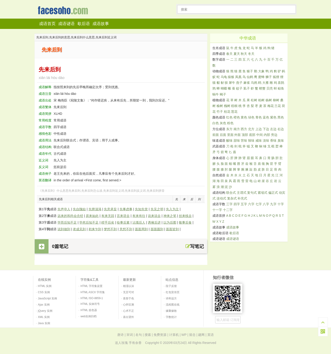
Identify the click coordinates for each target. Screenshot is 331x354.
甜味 (237, 140)
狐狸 (276, 77)
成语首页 (47, 23)
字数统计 (171, 317)
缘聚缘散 (171, 310)
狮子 (268, 77)
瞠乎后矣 (107, 222)
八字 (266, 204)
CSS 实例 (44, 292)
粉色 (230, 123)
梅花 (270, 106)
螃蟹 (262, 88)
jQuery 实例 (45, 310)
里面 (230, 135)
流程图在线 (173, 304)
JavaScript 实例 (47, 298)
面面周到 (141, 229)
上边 (258, 129)
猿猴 (231, 77)
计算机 (174, 335)
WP (183, 335)
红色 (229, 117)
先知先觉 (141, 209)
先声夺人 (63, 209)
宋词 (129, 335)
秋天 (244, 54)
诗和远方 (171, 298)
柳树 (276, 100)
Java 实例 (44, 323)
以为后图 (169, 222)
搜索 (148, 335)
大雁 (265, 82)
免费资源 (160, 335)
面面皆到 (172, 229)
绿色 (251, 117)
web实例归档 (88, 316)
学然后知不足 (89, 222)
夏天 (237, 54)
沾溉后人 (138, 222)
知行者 (64, 10)
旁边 (274, 135)
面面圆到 (157, 229)
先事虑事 (126, 209)
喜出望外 (128, 317)
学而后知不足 (67, 222)
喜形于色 (128, 298)
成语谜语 (66, 23)
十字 (280, 204)
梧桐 (234, 106)
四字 (237, 204)
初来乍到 (94, 229)
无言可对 (128, 292)
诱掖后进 (154, 222)
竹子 (220, 111)
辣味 (251, 140)
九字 (273, 204)
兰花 (277, 106)
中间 (259, 135)
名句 (138, 335)
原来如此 (92, 216)
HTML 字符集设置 (91, 286)
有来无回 (107, 216)
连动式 (221, 198)
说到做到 (63, 229)
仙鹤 (250, 77)
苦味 (244, 140)
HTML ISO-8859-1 (91, 298)
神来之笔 (169, 216)
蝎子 (223, 94)
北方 (251, 129)
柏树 (261, 100)
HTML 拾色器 (88, 310)
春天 (229, 54)
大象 (261, 71)
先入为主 (172, 209)
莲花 (234, 111)
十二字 (228, 210)
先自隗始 (79, 209)
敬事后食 (185, 222)
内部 (267, 135)
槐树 (227, 106)
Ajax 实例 (44, 304)
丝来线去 (185, 216)
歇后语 (83, 23)
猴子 (250, 71)
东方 (229, 129)
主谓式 (241, 192)
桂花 (227, 111)
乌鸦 (254, 82)
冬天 (251, 54)
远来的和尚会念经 (70, 216)
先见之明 (157, 209)
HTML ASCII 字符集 (92, 292)
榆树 (220, 106)
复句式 (252, 192)
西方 (244, 129)
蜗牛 (215, 94)
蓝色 (266, 117)
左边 (273, 129)
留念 (192, 335)
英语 (210, 335)
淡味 (266, 140)
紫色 (273, 117)
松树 (254, 100)
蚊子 (239, 88)
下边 (266, 129)
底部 (252, 135)
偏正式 (273, 192)
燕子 (239, 82)
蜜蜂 (261, 77)
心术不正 (128, 310)
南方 (237, 129)
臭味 (280, 140)
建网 (201, 335)
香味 (273, 140)
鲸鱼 (281, 88)
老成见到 (79, 229)
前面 (215, 135)
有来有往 (138, 216)
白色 (215, 123)
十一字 (217, 210)
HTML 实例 (45, 286)
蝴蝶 (224, 88)
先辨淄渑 (94, 209)
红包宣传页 (173, 292)
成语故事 (100, 23)
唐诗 (120, 335)
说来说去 (154, 216)
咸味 (258, 140)
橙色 (237, 117)
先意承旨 (110, 209)
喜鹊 (281, 82)
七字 (258, 204)
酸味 (229, 140)
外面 (237, 135)
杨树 (268, 100)
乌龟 (224, 77)
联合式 (231, 192)
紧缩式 (262, 192)
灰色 (223, 123)
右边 (280, 129)
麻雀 (246, 82)
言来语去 (123, 216)
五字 (244, 204)
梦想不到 (110, 229)
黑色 (280, 117)
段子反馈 (171, 286)
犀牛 (232, 82)
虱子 (246, 88)
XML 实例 (44, 317)
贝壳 (269, 88)
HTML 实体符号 (90, 304)
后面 (223, 135)
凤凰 (238, 77)
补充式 (242, 198)
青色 (258, 117)
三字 (229, 204)
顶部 (245, 135)
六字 (251, 204)
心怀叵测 (128, 304)
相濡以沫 (128, 286)
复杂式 (232, 198)
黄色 (244, 117)
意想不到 (126, 229)
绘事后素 (123, 222)
